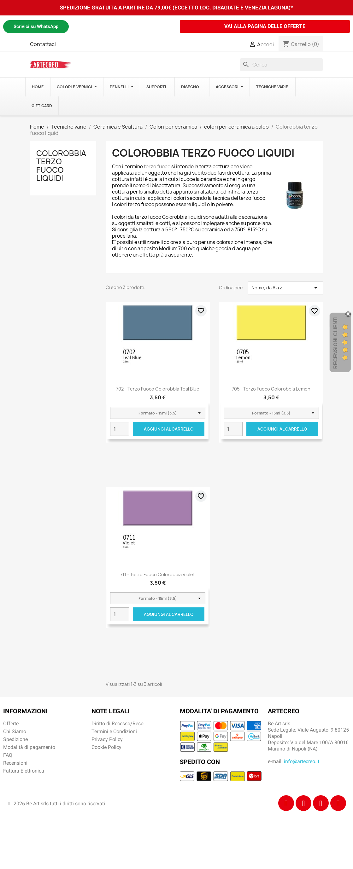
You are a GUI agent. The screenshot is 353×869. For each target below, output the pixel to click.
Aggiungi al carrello (168, 429)
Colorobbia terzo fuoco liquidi (61, 165)
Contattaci (43, 44)
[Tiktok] (321, 803)
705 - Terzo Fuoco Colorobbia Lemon (271, 389)
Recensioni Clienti (335, 342)
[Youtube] (338, 803)
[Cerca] (281, 64)
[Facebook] (286, 803)
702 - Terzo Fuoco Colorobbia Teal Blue (157, 389)
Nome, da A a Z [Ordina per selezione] (285, 288)
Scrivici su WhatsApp (36, 26)
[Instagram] (303, 803)
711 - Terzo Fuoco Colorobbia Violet (157, 574)
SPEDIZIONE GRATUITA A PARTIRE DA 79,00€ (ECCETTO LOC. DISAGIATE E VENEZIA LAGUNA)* (176, 7)
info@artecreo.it (301, 761)
